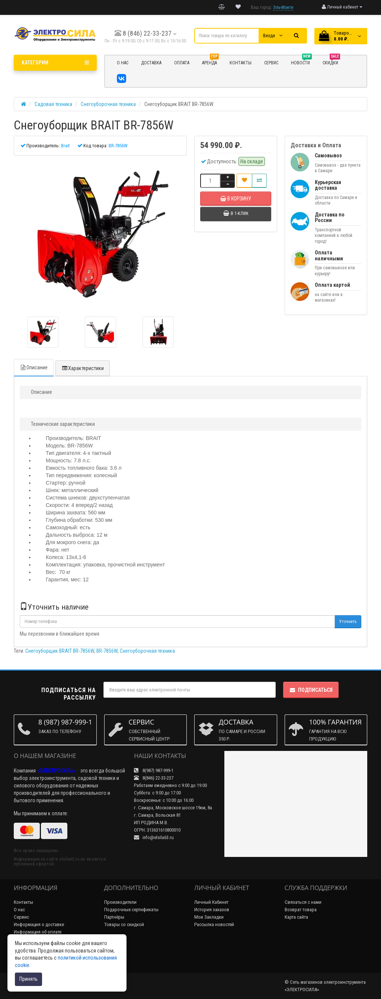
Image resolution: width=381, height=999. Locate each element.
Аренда (210, 61)
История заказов (211, 909)
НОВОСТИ (301, 61)
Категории (55, 62)
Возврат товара (301, 909)
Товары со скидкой (124, 924)
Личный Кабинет (211, 902)
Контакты (23, 902)
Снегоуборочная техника (147, 651)
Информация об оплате (37, 932)
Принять (28, 979)
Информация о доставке (39, 924)
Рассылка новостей (214, 924)
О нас (19, 909)
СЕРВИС (271, 62)
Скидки (331, 61)
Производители (120, 902)
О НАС (122, 62)
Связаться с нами (303, 902)
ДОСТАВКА (151, 62)
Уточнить (347, 621)
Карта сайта (296, 917)
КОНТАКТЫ (241, 62)
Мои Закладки (209, 917)
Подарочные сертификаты (131, 909)
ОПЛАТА (181, 62)
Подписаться (311, 690)
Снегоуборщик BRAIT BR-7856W (59, 651)
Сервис (21, 917)
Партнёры (114, 917)
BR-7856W (107, 651)
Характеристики (82, 368)
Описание (34, 367)
